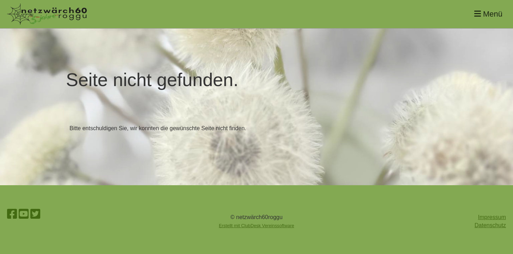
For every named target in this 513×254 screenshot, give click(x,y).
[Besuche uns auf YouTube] (24, 214)
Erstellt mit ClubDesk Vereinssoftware (256, 225)
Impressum (492, 217)
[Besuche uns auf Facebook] (12, 214)
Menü (488, 14)
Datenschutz (490, 225)
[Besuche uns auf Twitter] (35, 214)
